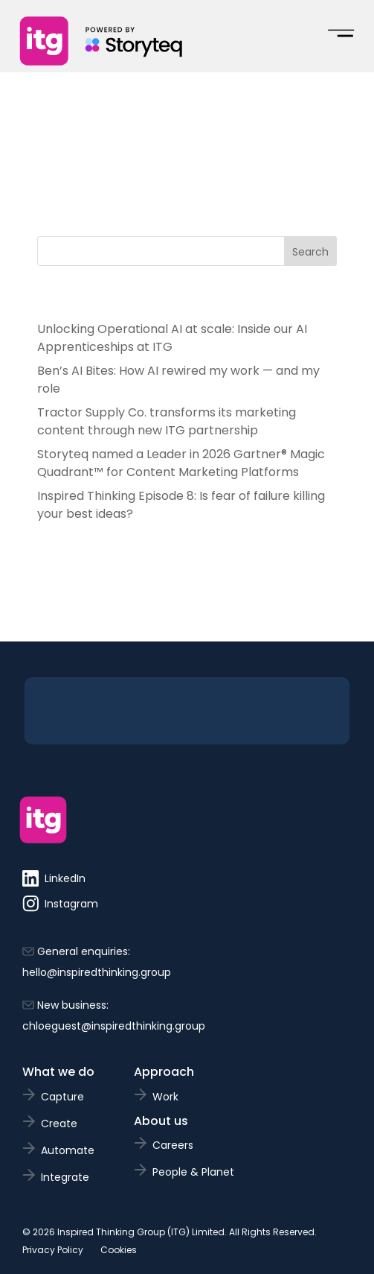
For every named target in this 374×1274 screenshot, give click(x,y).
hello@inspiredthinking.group (96, 972)
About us (161, 1120)
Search (310, 251)
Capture (62, 1096)
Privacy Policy (52, 1249)
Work (165, 1096)
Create (59, 1123)
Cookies (118, 1249)
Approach (164, 1071)
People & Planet (193, 1171)
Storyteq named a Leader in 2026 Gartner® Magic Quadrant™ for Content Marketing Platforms (181, 463)
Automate (67, 1150)
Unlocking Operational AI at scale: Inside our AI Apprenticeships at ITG (172, 337)
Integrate (65, 1177)
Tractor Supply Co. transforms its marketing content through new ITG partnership (166, 421)
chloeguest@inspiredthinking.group (113, 1025)
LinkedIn (54, 878)
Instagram (60, 904)
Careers (172, 1145)
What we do (58, 1071)
